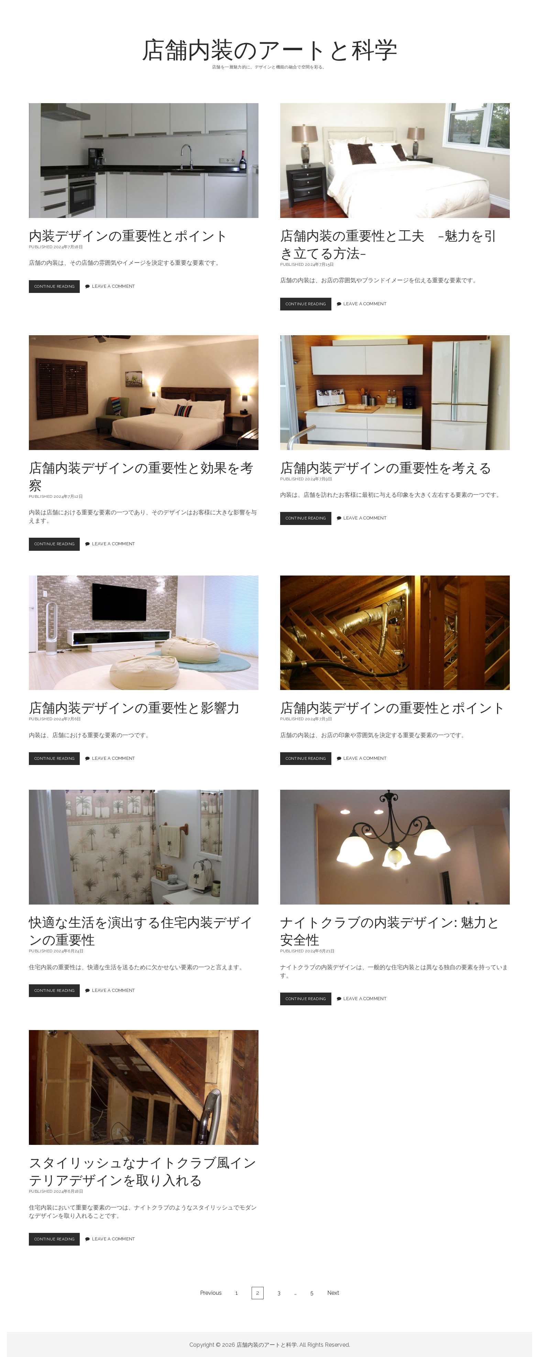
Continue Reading (59, 288)
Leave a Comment (119, 286)
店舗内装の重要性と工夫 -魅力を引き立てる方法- (395, 160)
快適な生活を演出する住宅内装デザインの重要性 (143, 847)
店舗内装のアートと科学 (270, 48)
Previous (211, 1292)
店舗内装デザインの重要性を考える (395, 392)
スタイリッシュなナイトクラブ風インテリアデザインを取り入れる (143, 1087)
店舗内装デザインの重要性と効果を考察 (143, 392)
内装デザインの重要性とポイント (143, 160)
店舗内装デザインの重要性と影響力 (143, 632)
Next (333, 1292)
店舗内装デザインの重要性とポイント (395, 632)
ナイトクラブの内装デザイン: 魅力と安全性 (395, 847)
